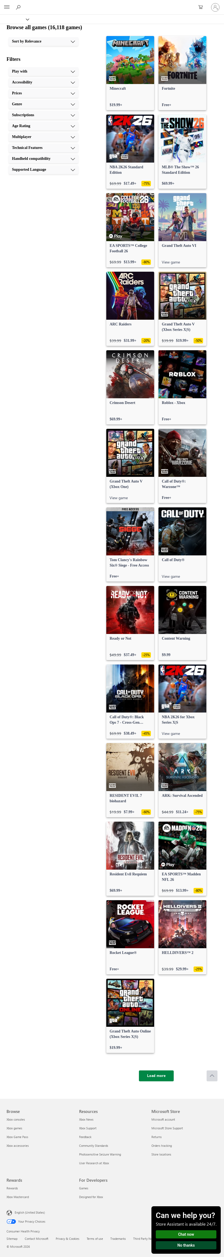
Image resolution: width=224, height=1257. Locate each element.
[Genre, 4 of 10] (43, 104)
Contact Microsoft (36, 1238)
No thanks (186, 1245)
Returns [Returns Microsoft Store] (156, 1137)
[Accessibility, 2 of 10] (43, 82)
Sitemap (12, 1238)
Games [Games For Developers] (83, 1188)
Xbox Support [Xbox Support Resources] (88, 1128)
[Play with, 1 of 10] (43, 71)
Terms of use (95, 1238)
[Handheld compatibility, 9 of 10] (43, 158)
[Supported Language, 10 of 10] (43, 169)
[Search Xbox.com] (19, 7)
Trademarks (118, 1238)
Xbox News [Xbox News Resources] (86, 1119)
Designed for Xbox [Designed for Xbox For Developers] (91, 1197)
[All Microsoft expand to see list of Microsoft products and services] (6, 7)
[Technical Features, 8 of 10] (43, 147)
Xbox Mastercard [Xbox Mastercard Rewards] (18, 1197)
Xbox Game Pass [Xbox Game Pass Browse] (17, 1137)
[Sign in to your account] (215, 7)
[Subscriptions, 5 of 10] (43, 115)
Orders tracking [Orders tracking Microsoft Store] (161, 1145)
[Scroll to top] (212, 1075)
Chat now (186, 1234)
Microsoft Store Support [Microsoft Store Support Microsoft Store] (167, 1128)
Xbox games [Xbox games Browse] (14, 1128)
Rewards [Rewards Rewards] (12, 1188)
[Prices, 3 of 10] (43, 93)
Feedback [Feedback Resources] (85, 1137)
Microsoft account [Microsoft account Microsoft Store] (163, 1119)
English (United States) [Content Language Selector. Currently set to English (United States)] (30, 1212)
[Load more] (156, 1075)
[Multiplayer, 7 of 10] (43, 137)
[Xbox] (14, 19)
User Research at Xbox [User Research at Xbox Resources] (94, 1163)
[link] (130, 73)
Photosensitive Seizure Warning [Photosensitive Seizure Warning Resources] (100, 1154)
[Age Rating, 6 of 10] (43, 126)
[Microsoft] (111, 4)
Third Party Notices (145, 1238)
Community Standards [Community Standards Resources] (93, 1145)
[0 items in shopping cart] (202, 7)
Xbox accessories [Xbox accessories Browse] (18, 1145)
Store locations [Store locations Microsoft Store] (161, 1154)
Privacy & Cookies (67, 1238)
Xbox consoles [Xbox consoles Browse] (16, 1119)
